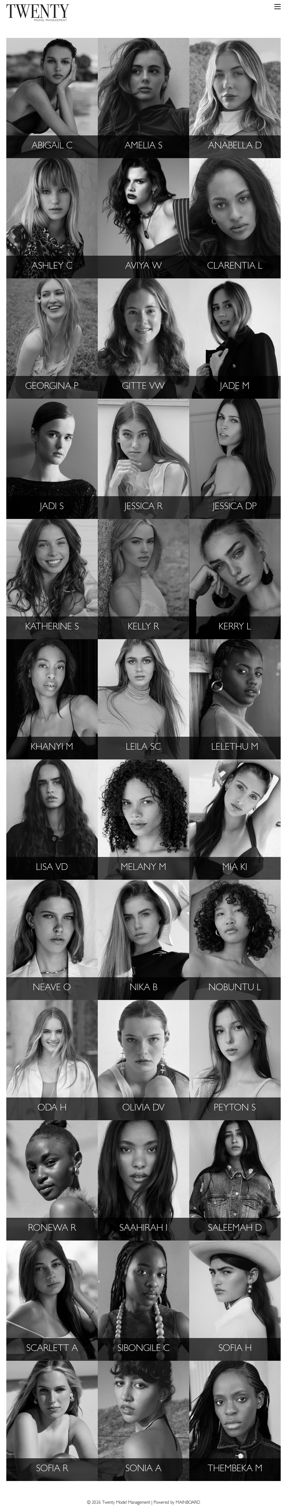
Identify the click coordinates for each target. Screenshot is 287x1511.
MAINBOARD (188, 1503)
